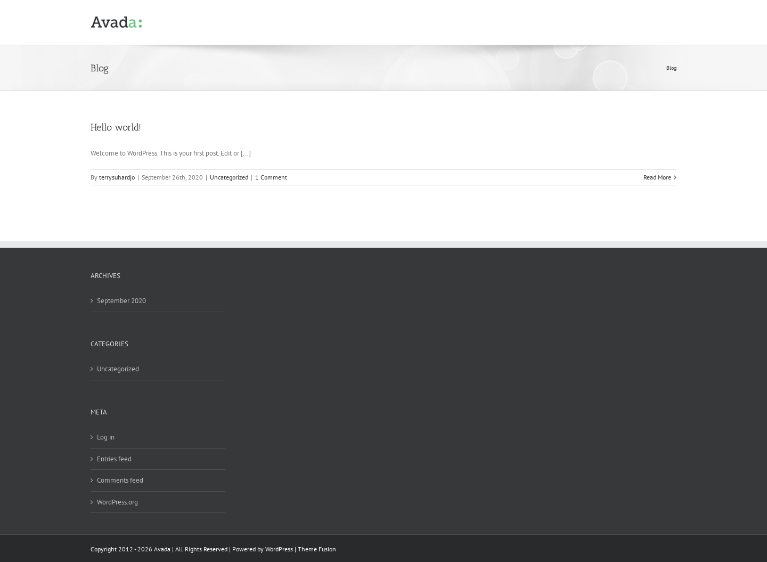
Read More (657, 177)
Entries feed (114, 458)
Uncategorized (229, 177)
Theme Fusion (317, 549)
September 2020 (121, 300)
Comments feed (120, 480)
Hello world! (116, 127)
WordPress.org (117, 502)
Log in (106, 437)
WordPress (279, 549)
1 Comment (271, 177)
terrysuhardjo (117, 177)
